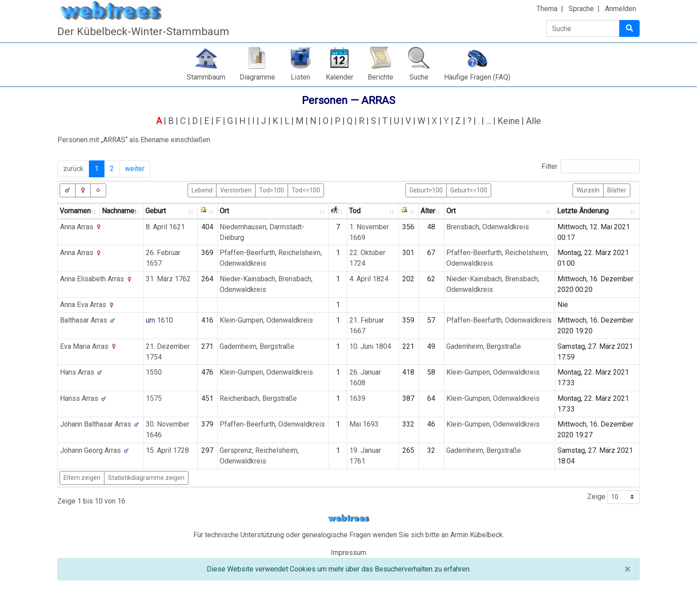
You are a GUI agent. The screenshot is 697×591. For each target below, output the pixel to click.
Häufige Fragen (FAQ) (477, 77)
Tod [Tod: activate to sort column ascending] (355, 211)
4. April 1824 (369, 279)
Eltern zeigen (82, 477)
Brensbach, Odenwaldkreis (487, 227)
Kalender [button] (339, 77)
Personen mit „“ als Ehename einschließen (133, 140)
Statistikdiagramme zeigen (146, 477)
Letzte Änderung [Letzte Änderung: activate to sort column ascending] (583, 211)
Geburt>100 (426, 190)
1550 (154, 372)
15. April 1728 (167, 450)
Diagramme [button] (257, 77)
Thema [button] (547, 8)
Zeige (613, 497)
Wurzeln (588, 190)
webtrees (348, 518)
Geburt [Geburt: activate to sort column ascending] (155, 211)
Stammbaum (206, 77)
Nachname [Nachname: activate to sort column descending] (118, 211)
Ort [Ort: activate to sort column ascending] (224, 211)
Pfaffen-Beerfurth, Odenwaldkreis (499, 320)
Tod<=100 (306, 190)
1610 (165, 320)
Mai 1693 (364, 424)
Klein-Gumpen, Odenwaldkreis (266, 320)
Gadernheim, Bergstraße (257, 346)
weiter (134, 168)
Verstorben (236, 190)
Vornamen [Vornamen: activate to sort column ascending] (75, 211)
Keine (508, 121)
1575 (154, 398)
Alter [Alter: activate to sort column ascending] (428, 211)
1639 (357, 398)
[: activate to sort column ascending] (208, 211)
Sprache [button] (581, 8)
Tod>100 (271, 190)
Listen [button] (300, 77)
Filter (590, 166)
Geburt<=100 (468, 190)
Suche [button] (419, 77)
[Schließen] (627, 569)
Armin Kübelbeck (476, 535)
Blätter (616, 190)
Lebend (202, 190)
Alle (533, 121)
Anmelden (620, 8)
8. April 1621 (165, 227)
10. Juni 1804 (370, 346)
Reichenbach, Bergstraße (258, 398)
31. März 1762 (168, 279)
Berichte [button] (380, 77)
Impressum (348, 552)
